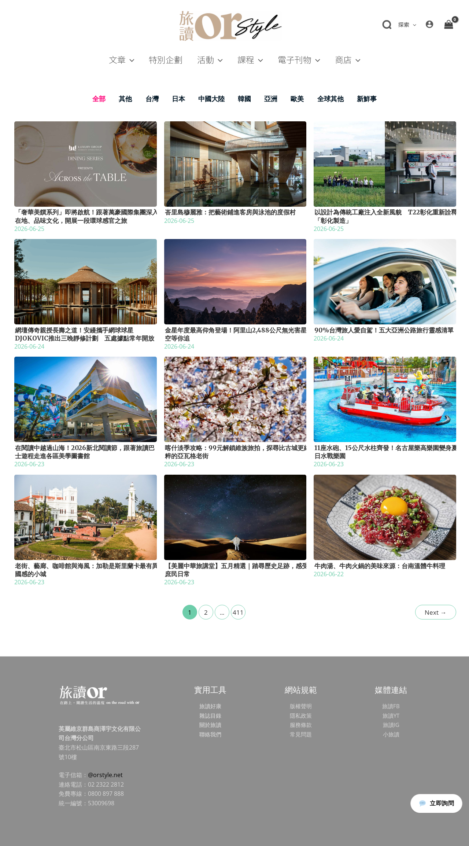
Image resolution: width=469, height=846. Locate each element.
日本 (178, 98)
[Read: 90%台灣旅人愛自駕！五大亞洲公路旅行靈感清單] (385, 281)
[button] (412, 24)
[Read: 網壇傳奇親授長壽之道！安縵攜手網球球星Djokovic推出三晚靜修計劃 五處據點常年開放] (85, 281)
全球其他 (330, 98)
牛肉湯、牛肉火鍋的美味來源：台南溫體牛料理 (379, 566)
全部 (99, 98)
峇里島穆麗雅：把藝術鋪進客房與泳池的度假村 (230, 212)
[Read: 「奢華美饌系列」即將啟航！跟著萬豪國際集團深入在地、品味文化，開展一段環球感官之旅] (85, 163)
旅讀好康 (210, 706)
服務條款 (301, 725)
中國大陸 (211, 98)
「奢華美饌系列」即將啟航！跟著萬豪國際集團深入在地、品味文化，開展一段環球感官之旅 (86, 216)
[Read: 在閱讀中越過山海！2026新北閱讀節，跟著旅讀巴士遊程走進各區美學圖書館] (85, 399)
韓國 (244, 98)
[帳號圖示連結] (429, 24)
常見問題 (301, 734)
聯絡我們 (210, 734)
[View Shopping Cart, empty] (448, 24)
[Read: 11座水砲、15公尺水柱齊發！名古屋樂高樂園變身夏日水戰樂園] (385, 399)
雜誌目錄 (210, 715)
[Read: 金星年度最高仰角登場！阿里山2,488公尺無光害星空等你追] (235, 281)
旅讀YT (391, 715)
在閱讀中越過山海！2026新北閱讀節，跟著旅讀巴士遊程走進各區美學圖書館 (85, 452)
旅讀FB (391, 706)
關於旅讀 (210, 725)
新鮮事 (367, 98)
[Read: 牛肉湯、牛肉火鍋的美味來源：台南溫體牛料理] (385, 516)
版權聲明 (301, 706)
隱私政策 (301, 715)
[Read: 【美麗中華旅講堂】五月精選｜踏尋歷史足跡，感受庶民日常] (235, 516)
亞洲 (270, 98)
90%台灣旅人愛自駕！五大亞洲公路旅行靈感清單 (384, 330)
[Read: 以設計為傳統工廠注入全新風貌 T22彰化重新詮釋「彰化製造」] (385, 163)
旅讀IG (391, 725)
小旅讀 (391, 734)
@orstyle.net (105, 775)
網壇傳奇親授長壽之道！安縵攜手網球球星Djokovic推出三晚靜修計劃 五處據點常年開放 (84, 334)
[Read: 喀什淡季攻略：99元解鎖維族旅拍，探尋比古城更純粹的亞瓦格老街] (235, 399)
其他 (125, 98)
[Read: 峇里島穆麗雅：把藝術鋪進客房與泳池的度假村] (235, 163)
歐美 (297, 98)
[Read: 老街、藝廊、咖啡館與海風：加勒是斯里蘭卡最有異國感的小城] (85, 516)
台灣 (152, 98)
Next (435, 612)
